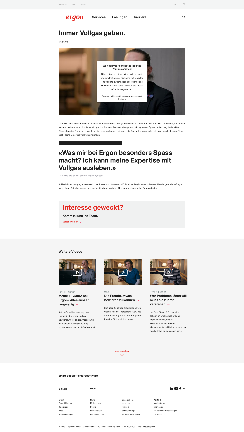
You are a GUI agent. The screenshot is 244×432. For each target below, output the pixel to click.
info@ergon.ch (149, 427)
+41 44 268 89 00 (127, 427)
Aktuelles (63, 5)
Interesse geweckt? (93, 207)
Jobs (73, 5)
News (92, 400)
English (63, 389)
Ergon (61, 400)
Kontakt (83, 5)
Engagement (127, 400)
